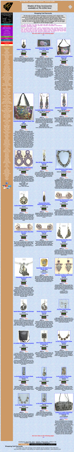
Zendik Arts (7, 175)
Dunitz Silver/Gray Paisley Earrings (44, 312)
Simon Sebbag (7, 146)
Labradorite (40, 29)
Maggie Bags (6, 126)
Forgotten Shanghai (7, 95)
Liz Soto (6, 152)
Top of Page (24, 444)
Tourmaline (40, 31)
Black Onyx (61, 27)
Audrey (6, 58)
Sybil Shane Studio (7, 162)
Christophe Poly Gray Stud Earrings (44, 232)
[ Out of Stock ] (64, 417)
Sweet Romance (7, 161)
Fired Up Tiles (7, 93)
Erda (7, 87)
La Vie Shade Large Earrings (44, 403)
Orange (41, 24)
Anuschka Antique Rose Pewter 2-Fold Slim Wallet (44, 48)
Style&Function (39, 442)
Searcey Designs (6, 144)
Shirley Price (6, 142)
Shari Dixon (7, 80)
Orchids (6, 139)
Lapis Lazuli (45, 29)
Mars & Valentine (6, 129)
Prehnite (45, 30)
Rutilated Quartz (56, 30)
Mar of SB (7, 128)
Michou (6, 134)
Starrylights (7, 155)
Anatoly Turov (7, 166)
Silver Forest (6, 149)
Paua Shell (35, 30)
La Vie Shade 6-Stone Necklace (23, 405)
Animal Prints (23, 26)
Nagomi (6, 138)
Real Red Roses (7, 143)
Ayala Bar (7, 59)
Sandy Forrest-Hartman (6, 102)
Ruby (52, 30)
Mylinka (6, 137)
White (52, 24)
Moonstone (59, 29)
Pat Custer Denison (7, 79)
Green (36, 24)
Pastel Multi (45, 25)
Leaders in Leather (7, 120)
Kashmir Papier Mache (6, 111)
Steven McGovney (7, 132)
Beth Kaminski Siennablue (7, 110)
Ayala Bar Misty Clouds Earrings (24, 167)
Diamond (49, 28)
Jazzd (7, 107)
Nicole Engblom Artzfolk (7, 85)
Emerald (58, 28)
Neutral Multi (40, 25)
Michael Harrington (7, 101)
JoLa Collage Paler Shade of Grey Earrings (44, 343)
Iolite (22, 29)
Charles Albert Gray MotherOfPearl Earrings (44, 203)
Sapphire (61, 30)
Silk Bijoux (7, 148)
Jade (30, 29)
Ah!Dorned (7, 51)
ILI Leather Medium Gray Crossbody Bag (24, 343)
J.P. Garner (7, 97)
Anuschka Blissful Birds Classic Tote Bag (23, 122)
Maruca (6, 131)
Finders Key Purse (6, 91)
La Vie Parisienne (6, 115)
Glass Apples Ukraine (7, 99)
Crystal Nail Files (6, 74)
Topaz (36, 31)
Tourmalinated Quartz (46, 31)
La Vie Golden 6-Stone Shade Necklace (64, 342)
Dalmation (45, 28)
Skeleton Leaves (7, 151)
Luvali (7, 124)
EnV (7, 86)
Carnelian (25, 28)
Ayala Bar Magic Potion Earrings (44, 110)
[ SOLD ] (44, 273)
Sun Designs (6, 160)
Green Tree (7, 100)
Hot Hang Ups (7, 105)
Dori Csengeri (7, 75)
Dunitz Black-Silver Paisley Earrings (24, 311)
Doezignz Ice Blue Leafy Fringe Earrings (63, 275)
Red (49, 24)
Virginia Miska (7, 136)
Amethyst (39, 27)
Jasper (33, 29)
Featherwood (6, 89)
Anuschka (7, 56)
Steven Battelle (7, 60)
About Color (6, 48)
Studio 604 (7, 159)
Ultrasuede (7, 169)
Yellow (55, 24)
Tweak (7, 168)
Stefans (6, 157)
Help (55, 441)
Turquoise (53, 31)
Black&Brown (23, 25)
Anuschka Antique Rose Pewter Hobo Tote (64, 57)
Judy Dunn (7, 82)
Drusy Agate (53, 28)
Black (25, 24)
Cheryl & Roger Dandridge (7, 77)
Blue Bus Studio (7, 63)
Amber (35, 27)
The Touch (7, 165)
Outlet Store (6, 36)
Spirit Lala (7, 153)
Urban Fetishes (7, 170)
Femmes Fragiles (6, 90)
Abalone (27, 27)
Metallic (34, 26)
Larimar (49, 29)
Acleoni (6, 49)
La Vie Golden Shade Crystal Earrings (44, 377)
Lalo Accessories (6, 117)
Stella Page (7, 158)
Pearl (39, 30)
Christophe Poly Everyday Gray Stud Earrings (64, 200)
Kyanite (36, 29)
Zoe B (7, 177)
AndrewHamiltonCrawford (7, 54)
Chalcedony (30, 28)
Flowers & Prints (30, 26)
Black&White (29, 25)
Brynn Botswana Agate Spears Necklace (63, 169)
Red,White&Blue (51, 25)
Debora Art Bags (7, 78)
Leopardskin (54, 29)
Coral (41, 28)
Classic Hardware (6, 72)
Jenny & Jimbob (7, 108)
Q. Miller (6, 135)
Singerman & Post (6, 150)
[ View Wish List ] (6, 22)
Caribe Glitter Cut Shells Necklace (23, 205)
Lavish (7, 119)
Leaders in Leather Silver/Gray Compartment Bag (63, 413)
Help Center (6, 44)
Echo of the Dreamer (7, 83)
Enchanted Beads (6, 84)
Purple (47, 24)
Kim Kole (7, 113)
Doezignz (7, 81)
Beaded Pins (6, 61)
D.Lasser (7, 118)
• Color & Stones (7, 31)
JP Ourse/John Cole (7, 106)
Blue (27, 24)
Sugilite (28, 31)
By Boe (6, 64)
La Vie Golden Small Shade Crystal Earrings (63, 377)
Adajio (7, 50)
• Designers (7, 30)
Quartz (48, 30)
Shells (65, 30)
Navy (38, 24)
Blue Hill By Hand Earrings (44, 163)
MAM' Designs (7, 127)
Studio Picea (6, 141)
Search (6, 38)
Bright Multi (34, 25)
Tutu (7, 167)
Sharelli (6, 145)
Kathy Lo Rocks (7, 114)
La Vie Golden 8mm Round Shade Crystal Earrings (23, 377)
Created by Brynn (6, 68)
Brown (30, 24)
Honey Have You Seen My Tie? (7, 104)
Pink (44, 24)
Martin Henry (6, 130)
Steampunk (7, 156)
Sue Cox (6, 73)
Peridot (41, 30)
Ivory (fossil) (26, 29)
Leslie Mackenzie (6, 125)
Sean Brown (6, 67)
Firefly (7, 94)
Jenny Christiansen (7, 71)
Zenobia (6, 176)
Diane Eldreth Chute (7, 76)
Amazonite (32, 27)
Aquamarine (56, 27)
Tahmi (7, 163)
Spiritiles (7, 154)
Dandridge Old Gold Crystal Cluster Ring (44, 268)
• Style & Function (6, 33)
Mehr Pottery (6, 133)
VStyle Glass (6, 171)
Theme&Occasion (46, 442)
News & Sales (7, 26)
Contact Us (7, 43)
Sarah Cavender (7, 69)
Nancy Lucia (6, 123)
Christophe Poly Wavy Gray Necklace (23, 278)
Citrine (38, 28)
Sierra (7, 147)
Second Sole (6, 140)
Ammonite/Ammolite (46, 27)
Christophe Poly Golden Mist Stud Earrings (23, 232)
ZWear (7, 179)
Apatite (52, 27)
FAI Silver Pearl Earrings (64, 309)
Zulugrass (7, 178)
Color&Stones (32, 442)
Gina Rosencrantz (6, 98)
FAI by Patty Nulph (7, 88)
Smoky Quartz (24, 31)
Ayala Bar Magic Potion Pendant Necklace (64, 108)
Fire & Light (7, 92)
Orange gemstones (29, 30)
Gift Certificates (7, 40)
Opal (24, 30)
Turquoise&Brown (58, 25)
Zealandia (7, 174)
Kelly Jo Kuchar (7, 112)
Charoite (34, 28)
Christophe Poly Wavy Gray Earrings (63, 240)
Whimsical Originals (7, 173)
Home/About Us (7, 24)
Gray (33, 24)
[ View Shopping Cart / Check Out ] (38, 444)
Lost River (7, 122)
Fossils (61, 28)
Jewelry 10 (7, 109)
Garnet (65, 28)
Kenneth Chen (7, 70)
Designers (27, 442)
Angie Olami (6, 55)
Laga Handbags (7, 116)
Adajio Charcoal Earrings (24, 49)
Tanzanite (32, 31)
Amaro (7, 53)
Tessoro (6, 164)
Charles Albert (7, 52)
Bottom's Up (6, 65)
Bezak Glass (6, 62)
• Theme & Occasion (7, 35)
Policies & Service (6, 41)
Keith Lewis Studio (6, 121)
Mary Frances (7, 96)
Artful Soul (7, 57)
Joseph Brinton (7, 66)
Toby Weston (6, 172)
